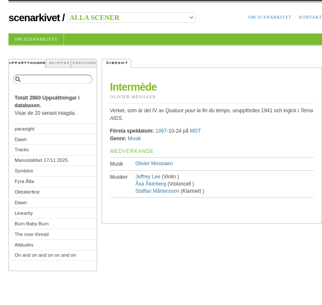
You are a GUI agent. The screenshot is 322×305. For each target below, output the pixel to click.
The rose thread (31, 234)
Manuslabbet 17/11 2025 (40, 160)
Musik (134, 138)
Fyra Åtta (24, 181)
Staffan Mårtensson (158, 191)
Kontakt (310, 17)
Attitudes (23, 244)
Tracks (21, 149)
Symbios (23, 170)
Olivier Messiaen (133, 96)
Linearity (23, 213)
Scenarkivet (34, 17)
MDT (195, 131)
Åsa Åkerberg (151, 184)
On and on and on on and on (45, 255)
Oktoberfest (26, 191)
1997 (161, 131)
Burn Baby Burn (31, 223)
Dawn (20, 139)
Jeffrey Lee (148, 177)
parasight (24, 128)
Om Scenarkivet (269, 17)
